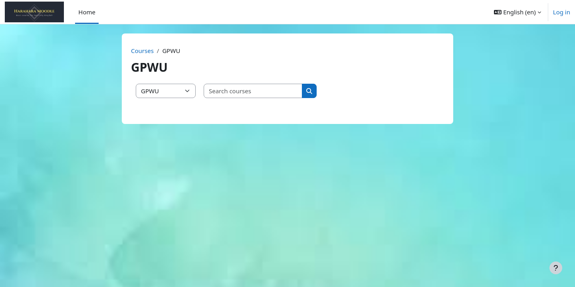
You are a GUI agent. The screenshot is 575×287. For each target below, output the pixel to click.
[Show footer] (555, 267)
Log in (561, 12)
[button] (517, 12)
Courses (142, 51)
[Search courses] (253, 91)
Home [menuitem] (86, 12)
